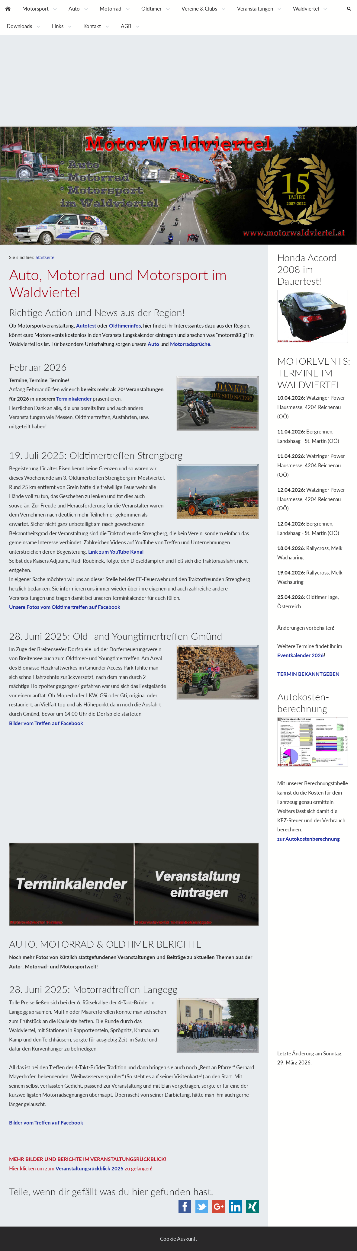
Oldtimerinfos (125, 325)
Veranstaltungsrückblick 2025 (90, 1168)
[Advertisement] (178, 80)
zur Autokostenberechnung (308, 839)
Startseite (45, 257)
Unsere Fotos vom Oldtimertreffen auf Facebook (64, 607)
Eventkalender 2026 (300, 655)
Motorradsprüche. (190, 344)
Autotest (86, 325)
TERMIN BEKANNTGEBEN (308, 674)
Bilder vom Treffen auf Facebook (46, 723)
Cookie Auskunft (178, 1239)
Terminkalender (74, 398)
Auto (153, 344)
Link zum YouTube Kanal (115, 552)
